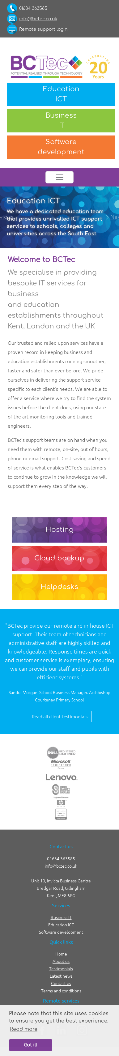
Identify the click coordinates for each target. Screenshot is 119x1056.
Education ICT (61, 924)
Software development (61, 932)
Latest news (61, 976)
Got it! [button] (30, 1044)
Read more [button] (23, 1029)
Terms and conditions (61, 990)
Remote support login (43, 29)
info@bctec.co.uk (38, 19)
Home (61, 954)
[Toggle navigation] (59, 177)
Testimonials (61, 968)
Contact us (61, 983)
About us (61, 961)
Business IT (61, 917)
